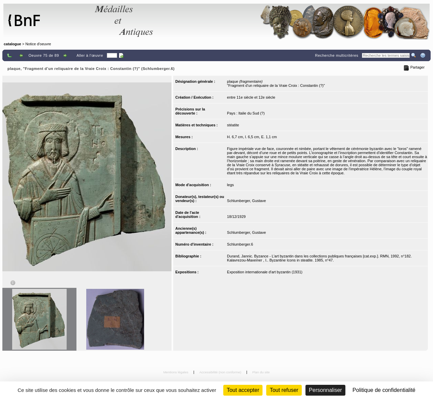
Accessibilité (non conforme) (220, 372)
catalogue (12, 44)
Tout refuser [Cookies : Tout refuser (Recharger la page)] (284, 390)
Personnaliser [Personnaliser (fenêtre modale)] (325, 390)
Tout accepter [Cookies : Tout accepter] (243, 390)
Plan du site (261, 372)
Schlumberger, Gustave (246, 201)
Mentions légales (176, 372)
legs (230, 185)
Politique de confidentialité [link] (383, 390)
